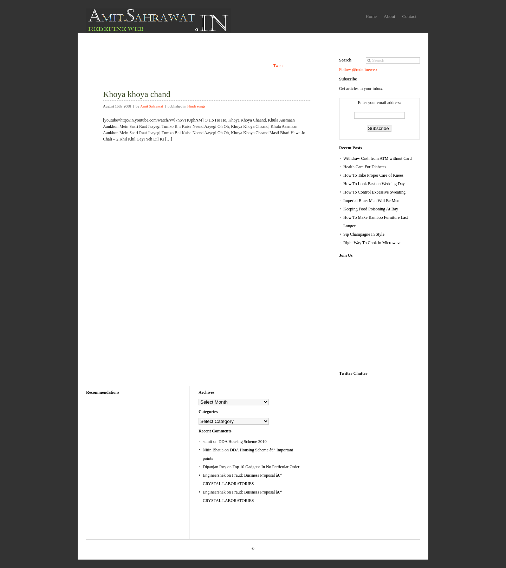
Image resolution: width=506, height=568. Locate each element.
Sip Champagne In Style (363, 234)
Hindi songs (196, 106)
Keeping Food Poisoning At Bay (370, 209)
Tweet (278, 65)
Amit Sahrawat (151, 106)
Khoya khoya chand (136, 94)
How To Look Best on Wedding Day (374, 183)
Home (371, 16)
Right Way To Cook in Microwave (372, 242)
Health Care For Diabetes (364, 166)
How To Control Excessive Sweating (374, 192)
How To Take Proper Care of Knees (373, 175)
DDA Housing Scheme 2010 (243, 441)
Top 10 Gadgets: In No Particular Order (266, 466)
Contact (409, 16)
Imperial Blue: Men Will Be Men (371, 200)
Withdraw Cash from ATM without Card (377, 158)
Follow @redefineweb (358, 69)
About (389, 16)
